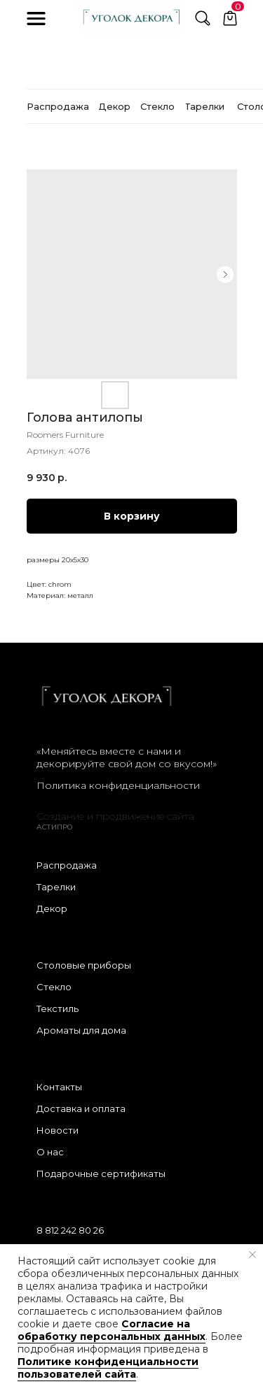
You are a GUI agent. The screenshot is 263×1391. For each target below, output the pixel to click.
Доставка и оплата (81, 1108)
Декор (51, 908)
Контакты (59, 1086)
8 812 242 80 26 (70, 1230)
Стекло (54, 986)
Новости (57, 1130)
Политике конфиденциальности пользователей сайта (108, 1368)
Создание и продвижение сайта (115, 816)
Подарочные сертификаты (101, 1173)
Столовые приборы (83, 965)
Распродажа (66, 865)
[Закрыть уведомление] (252, 1255)
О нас (50, 1151)
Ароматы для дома (81, 1030)
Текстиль (57, 1008)
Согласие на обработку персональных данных (111, 1330)
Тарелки (56, 886)
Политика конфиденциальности (118, 785)
